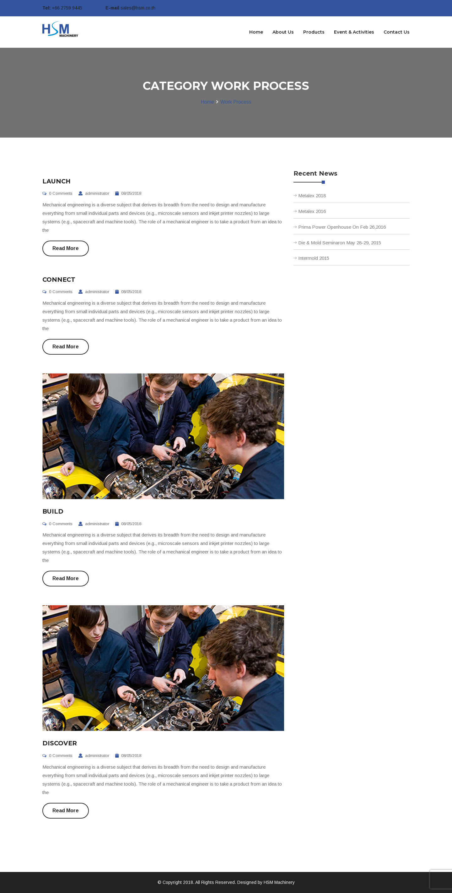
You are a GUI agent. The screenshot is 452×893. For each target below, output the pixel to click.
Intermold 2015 (313, 258)
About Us (283, 32)
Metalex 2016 (312, 211)
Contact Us (397, 32)
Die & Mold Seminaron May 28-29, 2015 (339, 242)
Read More (65, 248)
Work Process (235, 102)
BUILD (53, 511)
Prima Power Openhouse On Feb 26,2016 (342, 227)
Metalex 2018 (312, 195)
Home (256, 32)
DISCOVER (59, 743)
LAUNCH (56, 181)
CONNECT (58, 279)
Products (314, 32)
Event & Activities (354, 32)
